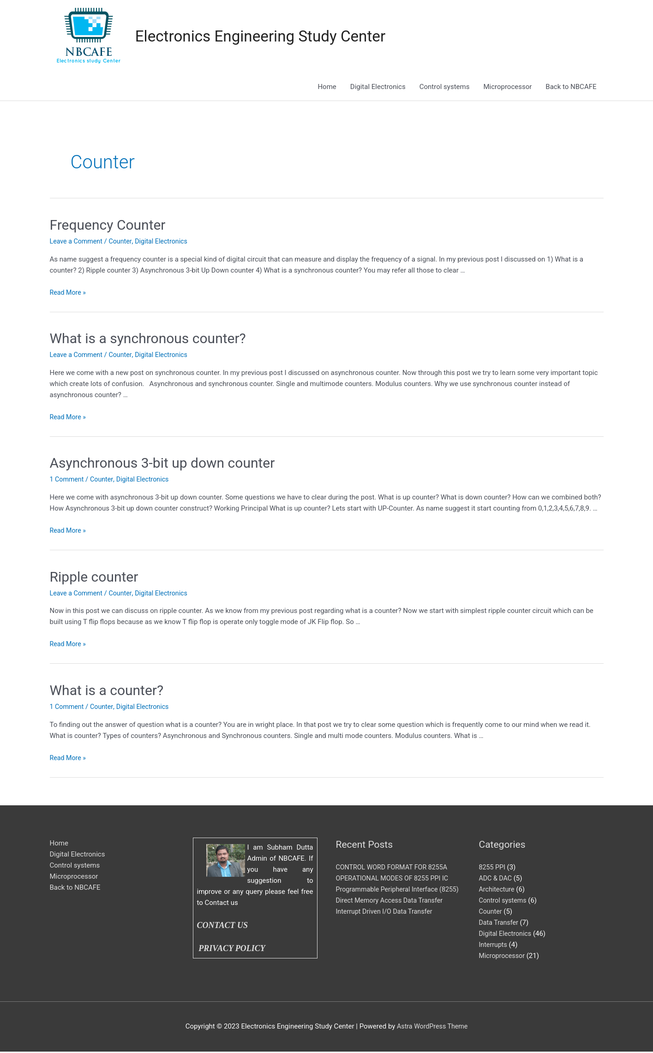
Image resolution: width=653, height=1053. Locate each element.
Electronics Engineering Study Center (268, 36)
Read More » (69, 293)
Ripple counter (94, 577)
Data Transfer (500, 923)
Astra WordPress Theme (432, 1027)
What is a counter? (107, 691)
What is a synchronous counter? (148, 339)
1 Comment (68, 480)
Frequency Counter (108, 226)
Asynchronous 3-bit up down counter (162, 464)
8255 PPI (493, 868)
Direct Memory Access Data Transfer (392, 912)
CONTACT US (222, 926)
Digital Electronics (378, 87)
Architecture (497, 890)
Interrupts (494, 945)
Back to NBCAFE (570, 87)
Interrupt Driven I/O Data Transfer (387, 923)
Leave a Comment (78, 242)
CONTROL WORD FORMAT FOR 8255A (395, 868)
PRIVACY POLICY (233, 950)
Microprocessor (507, 87)
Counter (124, 242)
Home (327, 87)
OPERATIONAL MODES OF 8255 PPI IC (395, 879)
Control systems (444, 87)
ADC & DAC (496, 879)
